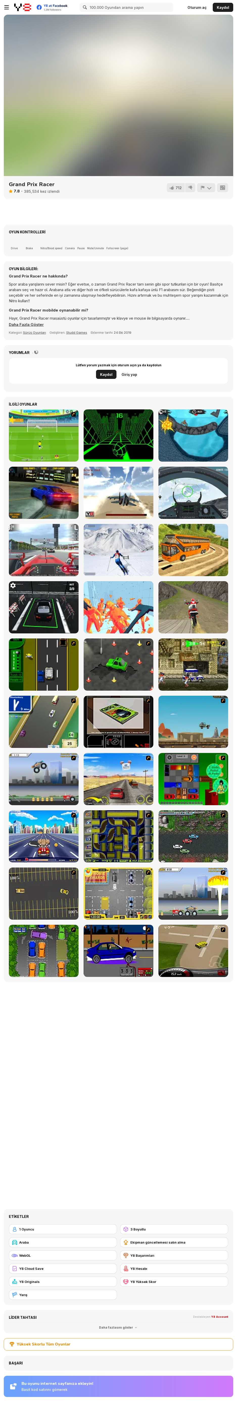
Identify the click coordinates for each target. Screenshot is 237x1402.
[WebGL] (63, 1255)
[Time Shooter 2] (118, 607)
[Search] (84, 7)
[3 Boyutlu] (174, 1229)
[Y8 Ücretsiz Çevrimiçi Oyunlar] (22, 7)
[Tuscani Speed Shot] (118, 779)
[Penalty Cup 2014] (44, 435)
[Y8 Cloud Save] (63, 1269)
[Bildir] (206, 187)
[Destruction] (193, 893)
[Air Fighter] (193, 493)
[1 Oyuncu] (63, 1229)
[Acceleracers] (118, 836)
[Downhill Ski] (118, 550)
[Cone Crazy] (118, 664)
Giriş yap (129, 374)
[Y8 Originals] (63, 1282)
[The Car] (118, 722)
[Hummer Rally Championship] (193, 951)
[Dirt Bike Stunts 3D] (193, 607)
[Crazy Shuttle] (193, 664)
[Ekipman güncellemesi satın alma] (174, 1242)
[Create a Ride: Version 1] (118, 951)
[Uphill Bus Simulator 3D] (193, 550)
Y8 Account (219, 1317)
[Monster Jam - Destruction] (44, 779)
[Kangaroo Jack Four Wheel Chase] (193, 722)
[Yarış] (63, 1295)
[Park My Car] (118, 893)
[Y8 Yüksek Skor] (174, 1282)
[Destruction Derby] (44, 893)
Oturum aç (197, 7)
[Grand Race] (44, 550)
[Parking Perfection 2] (44, 951)
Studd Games (76, 332)
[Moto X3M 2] (193, 435)
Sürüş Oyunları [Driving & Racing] (34, 332)
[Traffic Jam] (193, 779)
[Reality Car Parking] (44, 607)
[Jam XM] (193, 836)
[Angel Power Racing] (44, 836)
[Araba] (63, 1242)
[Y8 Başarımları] (174, 1255)
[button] (26, 324)
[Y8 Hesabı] (174, 1269)
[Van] (44, 722)
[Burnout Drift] (44, 493)
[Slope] (118, 435)
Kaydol (223, 7)
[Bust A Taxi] (44, 664)
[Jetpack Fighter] (118, 493)
